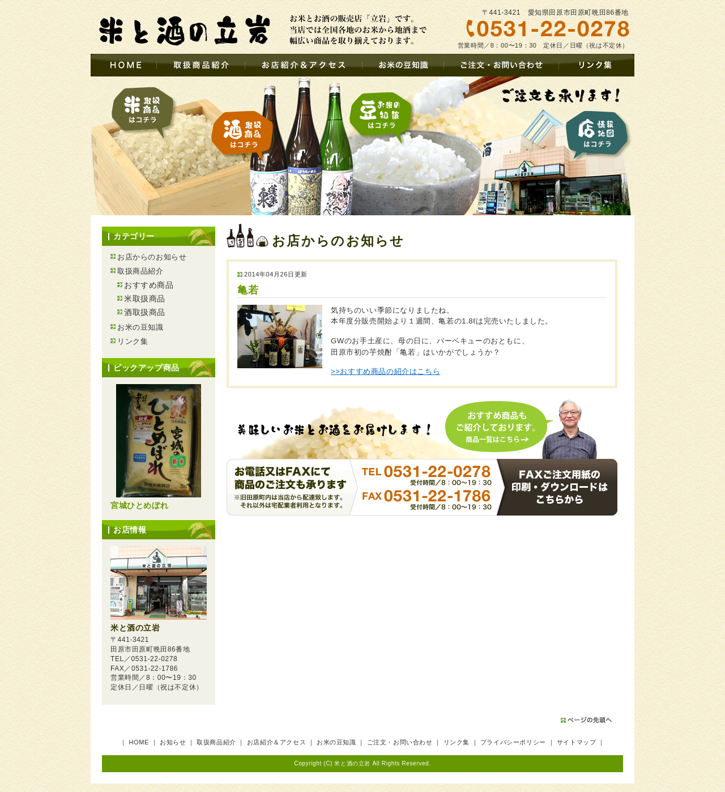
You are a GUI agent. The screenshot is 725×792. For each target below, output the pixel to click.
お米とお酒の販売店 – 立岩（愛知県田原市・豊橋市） (181, 29)
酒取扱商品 (244, 137)
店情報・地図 (597, 137)
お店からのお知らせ (151, 257)
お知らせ (173, 742)
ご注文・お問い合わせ (500, 65)
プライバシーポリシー (513, 742)
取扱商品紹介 (200, 65)
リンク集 (596, 65)
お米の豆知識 (402, 65)
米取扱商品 (144, 113)
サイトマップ (576, 742)
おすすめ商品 (149, 284)
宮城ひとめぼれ (139, 505)
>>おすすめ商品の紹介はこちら (385, 371)
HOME (123, 65)
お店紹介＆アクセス (303, 65)
